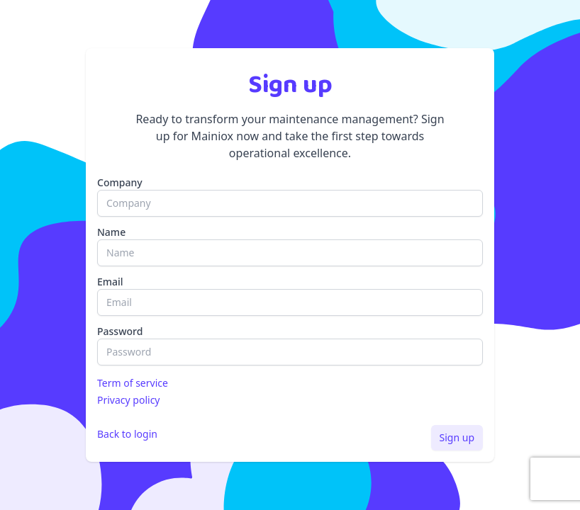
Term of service (132, 383)
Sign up (457, 437)
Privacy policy (128, 400)
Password (120, 331)
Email (110, 281)
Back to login (127, 434)
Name (111, 232)
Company (120, 182)
